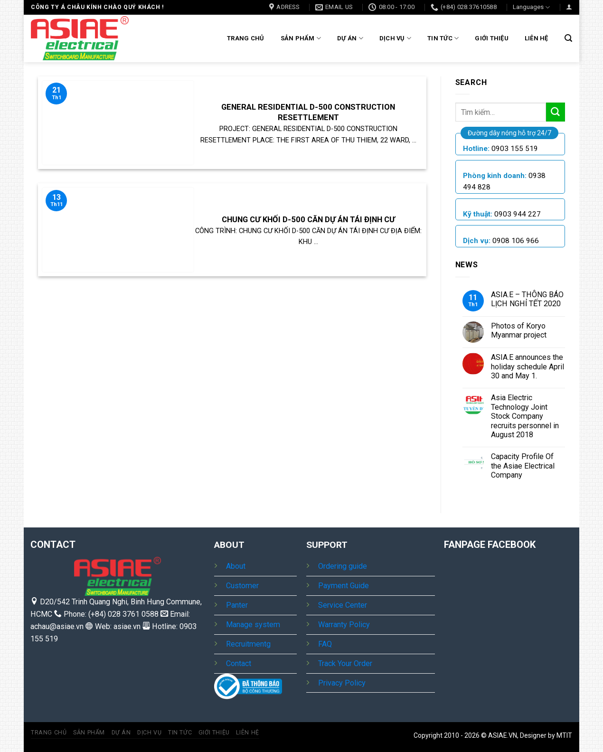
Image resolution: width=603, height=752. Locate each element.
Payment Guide (343, 585)
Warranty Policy (344, 624)
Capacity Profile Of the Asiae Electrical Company (523, 465)
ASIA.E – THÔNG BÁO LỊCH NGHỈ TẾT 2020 (527, 299)
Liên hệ (536, 38)
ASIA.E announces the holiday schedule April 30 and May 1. (527, 366)
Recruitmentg (248, 644)
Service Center (342, 605)
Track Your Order (345, 663)
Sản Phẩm (301, 38)
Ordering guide (342, 566)
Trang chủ (245, 38)
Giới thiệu (492, 38)
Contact (238, 663)
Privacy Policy (342, 682)
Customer (242, 585)
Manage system (253, 624)
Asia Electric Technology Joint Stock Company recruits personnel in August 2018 (525, 416)
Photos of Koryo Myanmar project (518, 330)
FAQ (325, 644)
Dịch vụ (395, 38)
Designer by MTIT (546, 735)
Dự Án (350, 38)
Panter (237, 605)
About (235, 566)
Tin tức (443, 38)
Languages (531, 7)
